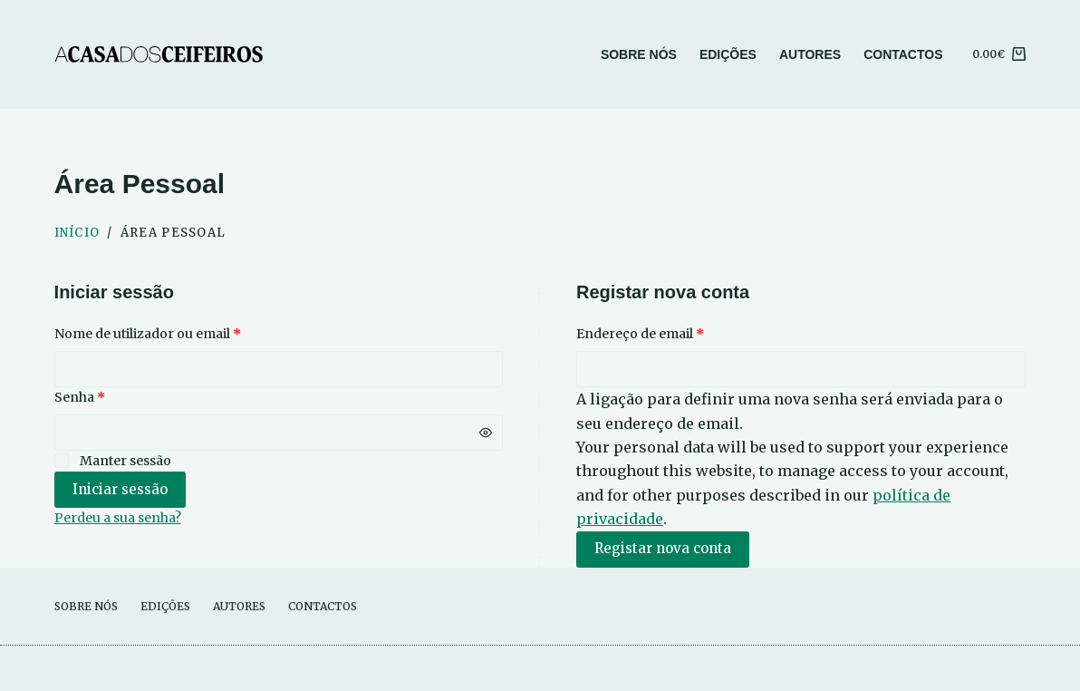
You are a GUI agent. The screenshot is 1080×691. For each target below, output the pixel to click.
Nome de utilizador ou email (184, 333)
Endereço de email (677, 333)
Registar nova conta (662, 548)
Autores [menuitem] (810, 54)
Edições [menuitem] (728, 54)
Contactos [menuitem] (902, 54)
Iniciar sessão (120, 489)
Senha (116, 396)
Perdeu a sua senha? (117, 518)
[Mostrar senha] (485, 432)
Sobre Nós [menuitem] (639, 54)
